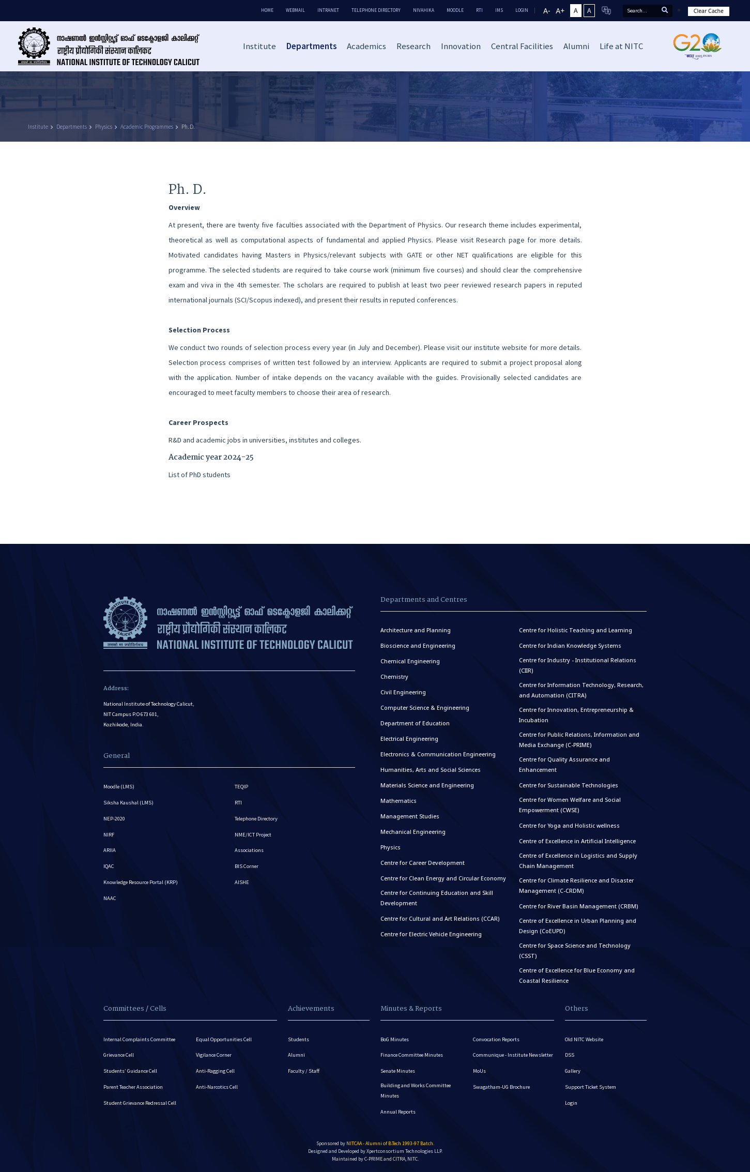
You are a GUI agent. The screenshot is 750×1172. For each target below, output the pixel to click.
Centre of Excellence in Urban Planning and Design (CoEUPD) (577, 925)
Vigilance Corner (214, 1055)
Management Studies (409, 815)
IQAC (108, 866)
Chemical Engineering (410, 660)
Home (267, 10)
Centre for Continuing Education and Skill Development (436, 897)
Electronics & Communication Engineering (438, 753)
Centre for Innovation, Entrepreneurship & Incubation (576, 714)
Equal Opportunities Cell (224, 1039)
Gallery (573, 1071)
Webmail (295, 10)
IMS (499, 10)
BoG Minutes (394, 1039)
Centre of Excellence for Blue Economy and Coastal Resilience (577, 975)
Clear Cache (709, 10)
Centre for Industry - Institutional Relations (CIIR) (577, 665)
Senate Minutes (398, 1071)
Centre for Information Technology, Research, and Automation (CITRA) (581, 689)
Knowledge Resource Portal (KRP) (141, 882)
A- (546, 11)
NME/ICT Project (253, 834)
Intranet (328, 10)
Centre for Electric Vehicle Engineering (431, 933)
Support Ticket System (591, 1087)
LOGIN (521, 10)
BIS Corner (247, 866)
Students (299, 1039)
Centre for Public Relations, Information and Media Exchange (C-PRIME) (579, 739)
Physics (103, 126)
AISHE (242, 882)
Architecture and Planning (415, 629)
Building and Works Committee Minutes (416, 1090)
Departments (71, 126)
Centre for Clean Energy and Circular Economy (443, 877)
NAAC (109, 898)
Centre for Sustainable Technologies (568, 784)
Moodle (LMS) (119, 786)
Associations (249, 850)
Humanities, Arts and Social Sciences (430, 769)
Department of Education (415, 722)
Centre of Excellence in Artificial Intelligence (577, 840)
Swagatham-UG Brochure (501, 1095)
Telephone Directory (376, 10)
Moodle (455, 10)
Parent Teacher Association (133, 1087)
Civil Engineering (403, 691)
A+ (560, 11)
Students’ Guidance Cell (131, 1071)
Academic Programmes (146, 126)
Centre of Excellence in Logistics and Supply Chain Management (578, 860)
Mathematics (398, 800)
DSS (569, 1055)
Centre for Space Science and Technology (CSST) (575, 950)
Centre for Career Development (422, 862)
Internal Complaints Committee (140, 1039)
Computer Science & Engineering (424, 707)
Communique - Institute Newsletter (501, 1058)
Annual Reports (398, 1111)
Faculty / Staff (303, 1071)
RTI (479, 10)
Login (571, 1103)
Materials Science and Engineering (427, 784)
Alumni (296, 1055)
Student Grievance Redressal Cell (141, 1103)
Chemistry (394, 676)
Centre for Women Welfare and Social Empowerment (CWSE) (570, 804)
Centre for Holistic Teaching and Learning (575, 629)
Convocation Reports (496, 1039)
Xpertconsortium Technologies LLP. (404, 1151)
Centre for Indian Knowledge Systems (570, 645)
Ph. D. (187, 126)
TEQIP (241, 786)
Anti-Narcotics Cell (217, 1087)
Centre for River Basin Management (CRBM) (578, 905)
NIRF (108, 834)
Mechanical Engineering (413, 831)
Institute (38, 126)
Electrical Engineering (409, 738)
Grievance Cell (119, 1055)
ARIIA (109, 850)
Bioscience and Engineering (417, 645)
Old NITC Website (584, 1039)
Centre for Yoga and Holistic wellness (569, 825)
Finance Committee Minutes (412, 1055)
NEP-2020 (114, 818)
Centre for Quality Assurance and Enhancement (564, 764)
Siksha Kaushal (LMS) (128, 802)
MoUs (479, 1079)
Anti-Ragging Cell (215, 1071)
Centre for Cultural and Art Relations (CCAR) (439, 918)
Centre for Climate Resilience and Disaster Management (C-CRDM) (576, 885)
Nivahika (423, 10)
